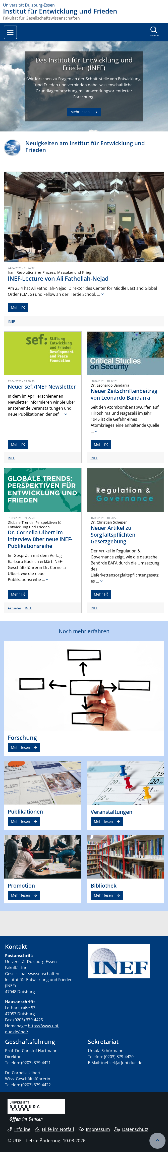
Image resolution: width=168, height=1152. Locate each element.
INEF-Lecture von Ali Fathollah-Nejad (58, 278)
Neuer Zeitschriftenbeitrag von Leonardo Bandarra (124, 394)
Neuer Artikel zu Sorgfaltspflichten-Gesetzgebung (114, 534)
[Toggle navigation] (10, 32)
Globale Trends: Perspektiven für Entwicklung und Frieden (35, 524)
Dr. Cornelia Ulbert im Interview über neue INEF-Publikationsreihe (40, 539)
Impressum (94, 1129)
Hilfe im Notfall (54, 1129)
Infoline (19, 1129)
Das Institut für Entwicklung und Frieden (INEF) (84, 64)
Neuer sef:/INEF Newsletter (42, 386)
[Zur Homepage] (84, 5)
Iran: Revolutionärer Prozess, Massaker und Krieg (49, 272)
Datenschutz (131, 1129)
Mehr (15, 307)
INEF (11, 321)
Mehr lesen (81, 111)
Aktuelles (14, 608)
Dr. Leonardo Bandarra (110, 385)
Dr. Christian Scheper (109, 522)
